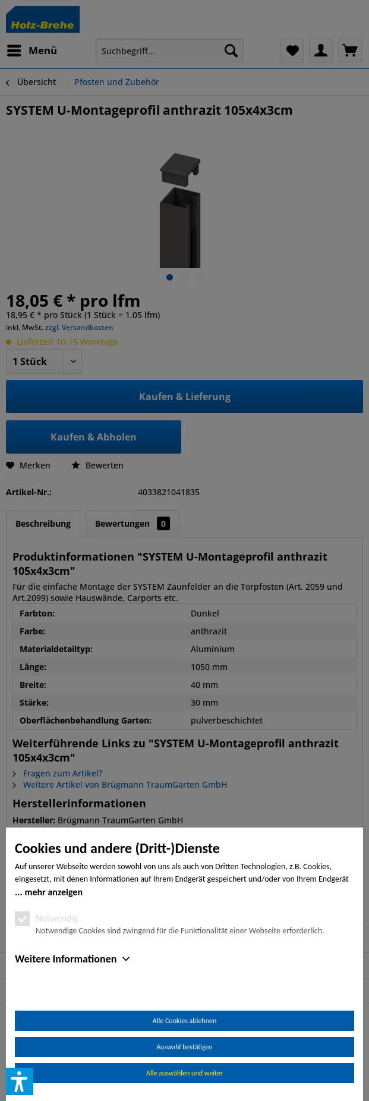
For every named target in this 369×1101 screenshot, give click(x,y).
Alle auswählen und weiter (184, 1073)
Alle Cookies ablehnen (184, 1021)
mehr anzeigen (53, 892)
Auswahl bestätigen (184, 1047)
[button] (19, 1081)
